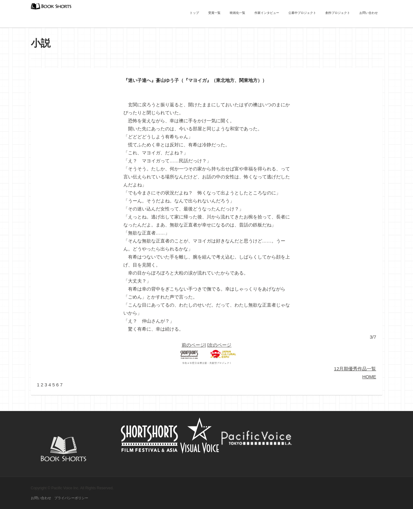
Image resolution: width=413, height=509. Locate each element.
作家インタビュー (266, 12)
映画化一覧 (237, 12)
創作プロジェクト (337, 12)
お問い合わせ (368, 12)
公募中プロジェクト (302, 12)
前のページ (193, 345)
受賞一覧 (214, 12)
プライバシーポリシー (71, 498)
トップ (194, 12)
